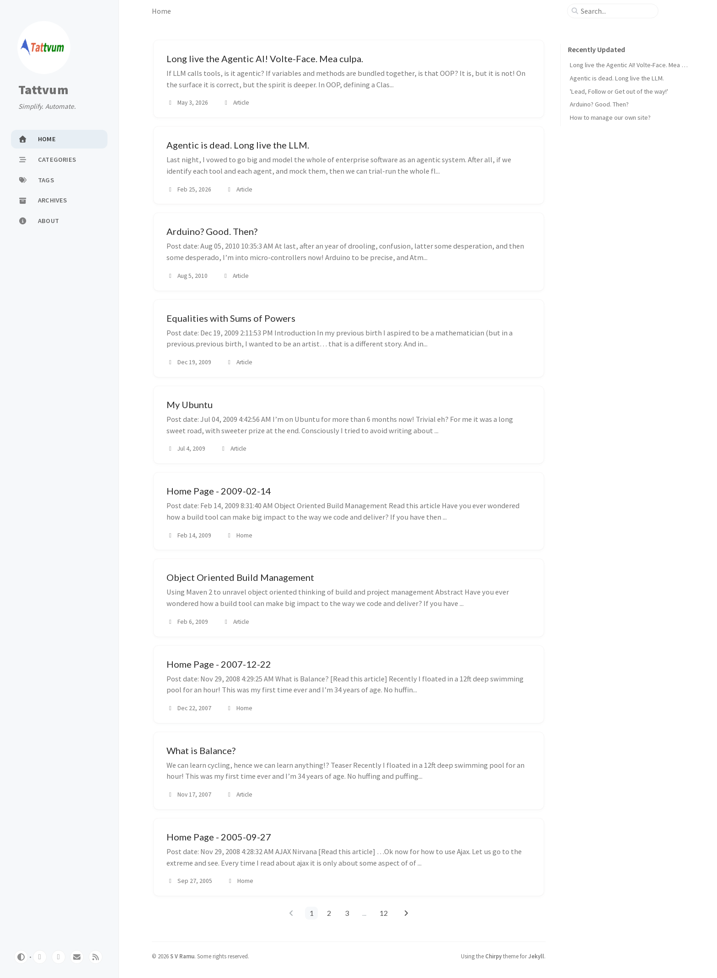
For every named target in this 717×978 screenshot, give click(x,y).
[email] (76, 957)
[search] (616, 11)
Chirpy (493, 956)
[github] (39, 957)
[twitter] (58, 957)
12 (384, 913)
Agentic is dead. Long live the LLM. (617, 78)
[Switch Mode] (21, 957)
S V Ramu (182, 956)
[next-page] (406, 913)
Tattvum (43, 90)
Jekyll (536, 956)
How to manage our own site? (610, 117)
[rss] (95, 957)
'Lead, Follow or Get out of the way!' (619, 91)
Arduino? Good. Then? (599, 104)
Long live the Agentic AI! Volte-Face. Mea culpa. (633, 65)
